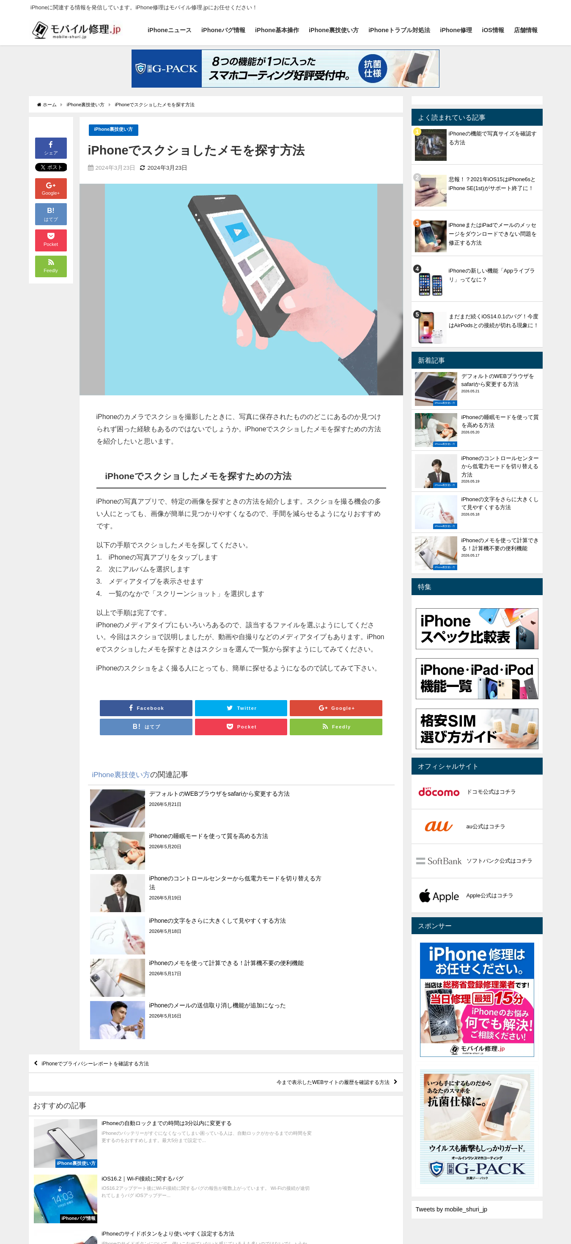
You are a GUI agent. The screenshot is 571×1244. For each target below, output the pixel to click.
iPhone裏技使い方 (334, 30)
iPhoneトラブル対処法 (399, 30)
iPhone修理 (456, 30)
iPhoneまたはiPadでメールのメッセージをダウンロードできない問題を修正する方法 (493, 233)
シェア (51, 147)
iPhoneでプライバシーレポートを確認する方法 (115, 940)
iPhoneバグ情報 (223, 30)
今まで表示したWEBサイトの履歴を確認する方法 (311, 964)
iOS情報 (493, 30)
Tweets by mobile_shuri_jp (452, 1209)
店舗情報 (526, 30)
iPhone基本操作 (277, 30)
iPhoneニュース (170, 30)
